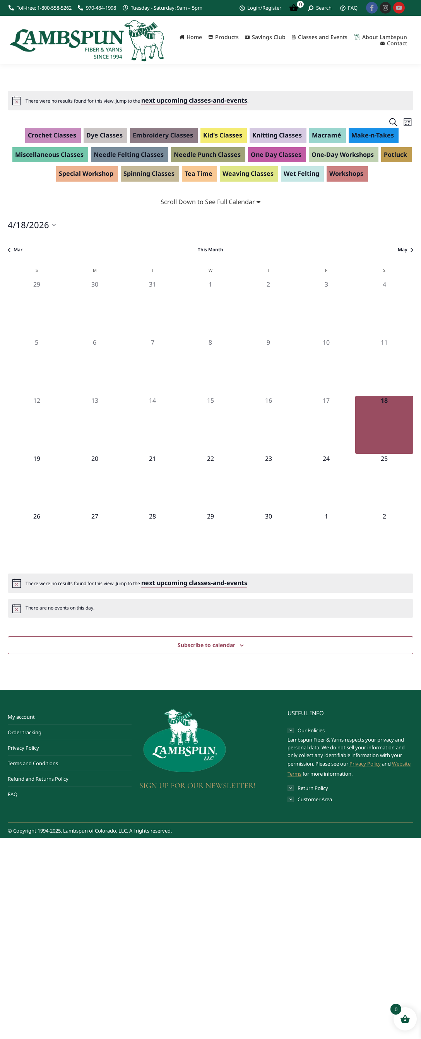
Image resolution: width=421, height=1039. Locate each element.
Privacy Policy (23, 747)
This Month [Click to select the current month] (210, 250)
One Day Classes (276, 154)
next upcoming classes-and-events (194, 100)
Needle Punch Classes (207, 154)
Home (194, 37)
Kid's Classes (222, 135)
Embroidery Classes (163, 135)
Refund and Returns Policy (38, 778)
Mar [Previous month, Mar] (15, 250)
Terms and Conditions (33, 763)
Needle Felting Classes (129, 154)
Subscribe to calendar (206, 645)
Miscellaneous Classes (49, 154)
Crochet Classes (52, 135)
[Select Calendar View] (407, 122)
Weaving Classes (248, 173)
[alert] (137, 101)
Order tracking (24, 732)
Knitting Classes (277, 135)
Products (227, 37)
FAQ (12, 794)
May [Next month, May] (405, 250)
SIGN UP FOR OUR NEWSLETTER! (197, 785)
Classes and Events (322, 37)
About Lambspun (384, 37)
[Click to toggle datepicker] (32, 224)
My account (21, 716)
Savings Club (269, 37)
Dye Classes (104, 135)
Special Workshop (86, 173)
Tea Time (198, 173)
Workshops (346, 173)
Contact (397, 43)
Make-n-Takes (372, 135)
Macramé (326, 135)
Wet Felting (301, 173)
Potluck (395, 154)
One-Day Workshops (342, 154)
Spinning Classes (149, 173)
